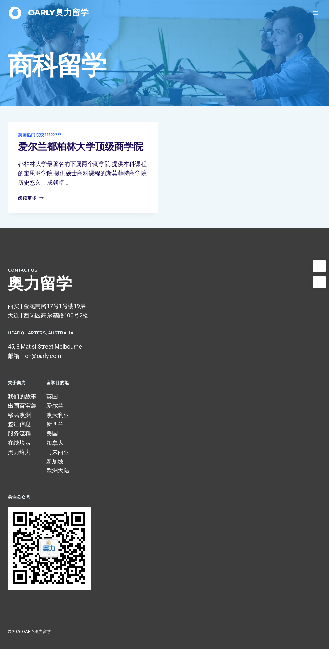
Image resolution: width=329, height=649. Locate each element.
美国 (52, 433)
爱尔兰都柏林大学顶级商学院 (80, 146)
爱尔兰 (55, 405)
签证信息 (19, 424)
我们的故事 (22, 396)
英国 (52, 396)
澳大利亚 (57, 415)
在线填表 (19, 442)
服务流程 (19, 433)
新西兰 (55, 424)
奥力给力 (19, 452)
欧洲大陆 (57, 470)
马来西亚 (57, 452)
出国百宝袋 (22, 405)
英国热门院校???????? (39, 135)
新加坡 (55, 461)
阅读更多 (31, 198)
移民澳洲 (19, 415)
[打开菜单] (315, 13)
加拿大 (55, 442)
